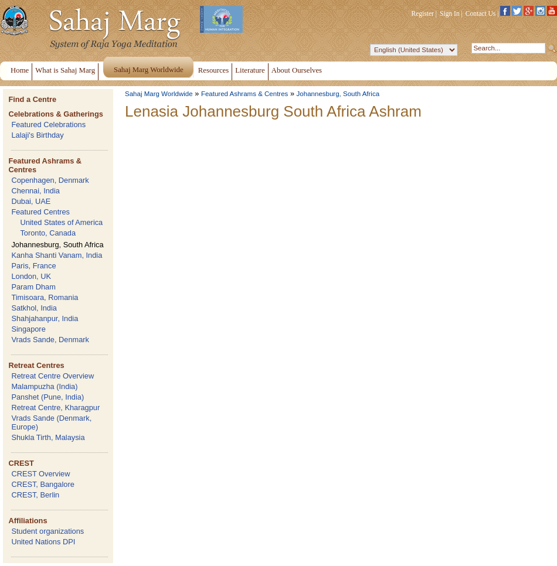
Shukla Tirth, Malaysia (47, 437)
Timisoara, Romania (44, 297)
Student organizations (47, 531)
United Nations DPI (43, 541)
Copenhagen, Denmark (50, 180)
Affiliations (27, 520)
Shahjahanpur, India (44, 318)
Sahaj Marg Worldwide (159, 93)
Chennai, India (35, 190)
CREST (20, 463)
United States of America (61, 222)
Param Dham (33, 286)
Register (423, 13)
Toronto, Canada (48, 233)
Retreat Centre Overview (52, 375)
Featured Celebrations (48, 124)
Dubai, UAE (30, 201)
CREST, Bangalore (42, 484)
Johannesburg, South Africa (57, 244)
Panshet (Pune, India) (47, 397)
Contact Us (481, 13)
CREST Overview (40, 473)
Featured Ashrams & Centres (244, 93)
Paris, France (33, 265)
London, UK (31, 276)
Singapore (28, 329)
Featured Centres (40, 211)
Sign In (450, 13)
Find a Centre (32, 99)
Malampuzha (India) (44, 386)
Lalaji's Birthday (37, 135)
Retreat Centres (36, 365)
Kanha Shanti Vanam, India (56, 255)
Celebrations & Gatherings (55, 114)
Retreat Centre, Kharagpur (55, 407)
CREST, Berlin (35, 494)
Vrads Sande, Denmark (50, 339)
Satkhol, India (34, 308)
